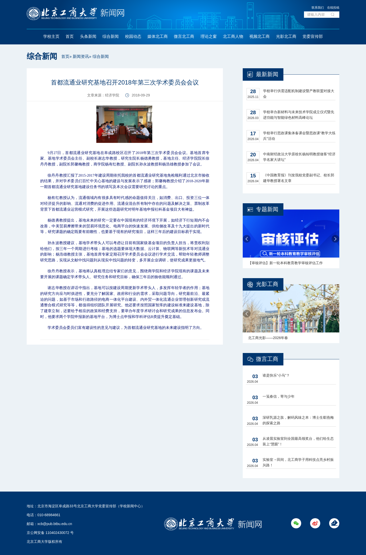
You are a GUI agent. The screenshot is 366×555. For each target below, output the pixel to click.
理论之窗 (209, 36)
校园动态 (133, 36)
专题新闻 (267, 209)
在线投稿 (333, 7)
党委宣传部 (312, 36)
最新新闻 (267, 74)
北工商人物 (233, 36)
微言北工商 (184, 36)
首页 (70, 36)
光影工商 (267, 284)
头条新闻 (88, 36)
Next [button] (335, 239)
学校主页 (51, 36)
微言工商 (267, 359)
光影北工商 (286, 36)
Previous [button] (247, 239)
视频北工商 (259, 36)
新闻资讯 (81, 56)
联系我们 (318, 7)
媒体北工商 (157, 36)
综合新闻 (110, 36)
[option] (291, 238)
